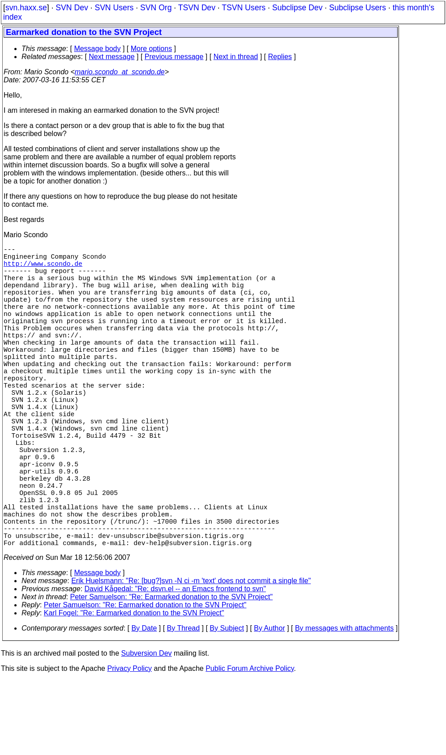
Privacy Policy (129, 743)
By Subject (227, 703)
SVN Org (156, 7)
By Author (269, 703)
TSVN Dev (196, 7)
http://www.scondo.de (43, 268)
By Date (144, 703)
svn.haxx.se (26, 7)
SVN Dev (72, 7)
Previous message (174, 56)
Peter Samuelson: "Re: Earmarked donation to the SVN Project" (171, 672)
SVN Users (113, 7)
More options (151, 48)
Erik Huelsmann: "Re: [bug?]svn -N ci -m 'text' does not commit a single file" (191, 656)
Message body (97, 48)
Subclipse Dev (297, 7)
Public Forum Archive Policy (250, 743)
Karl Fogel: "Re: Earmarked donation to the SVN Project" (134, 688)
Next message (111, 56)
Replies (280, 56)
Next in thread (236, 56)
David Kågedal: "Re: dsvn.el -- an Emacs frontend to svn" (175, 664)
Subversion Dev (146, 728)
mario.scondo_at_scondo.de (120, 72)
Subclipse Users (357, 7)
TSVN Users (244, 7)
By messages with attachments (344, 703)
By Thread (183, 703)
